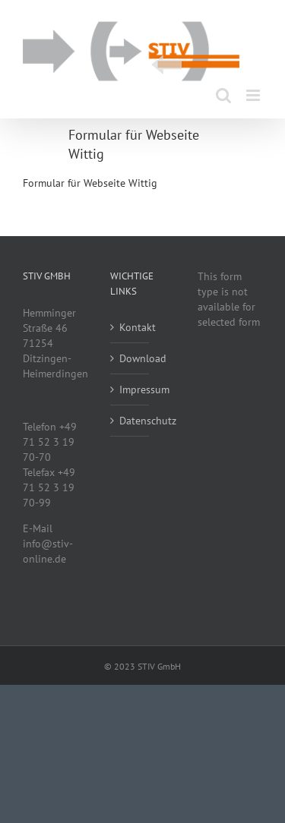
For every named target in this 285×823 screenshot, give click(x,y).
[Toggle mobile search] (223, 95)
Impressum (130, 389)
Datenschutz (130, 420)
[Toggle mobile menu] (254, 95)
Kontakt (130, 327)
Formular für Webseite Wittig (90, 183)
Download (130, 358)
